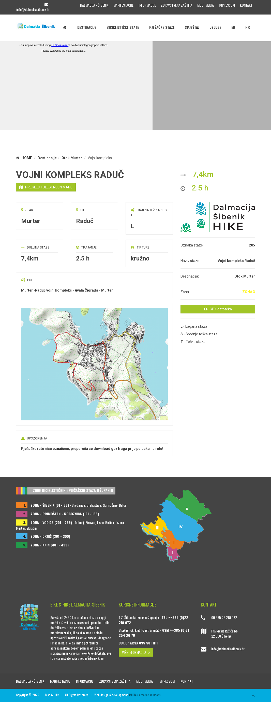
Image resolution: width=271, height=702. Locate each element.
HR (247, 27)
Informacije (147, 5)
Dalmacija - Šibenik (94, 5)
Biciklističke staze (123, 27)
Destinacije (86, 27)
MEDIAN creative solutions (145, 695)
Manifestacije (123, 5)
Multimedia (205, 5)
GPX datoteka (218, 309)
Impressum (227, 5)
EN (233, 27)
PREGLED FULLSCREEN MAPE (45, 187)
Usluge (215, 27)
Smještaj (192, 27)
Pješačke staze (162, 27)
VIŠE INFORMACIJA (136, 652)
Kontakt (246, 5)
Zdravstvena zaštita (176, 5)
